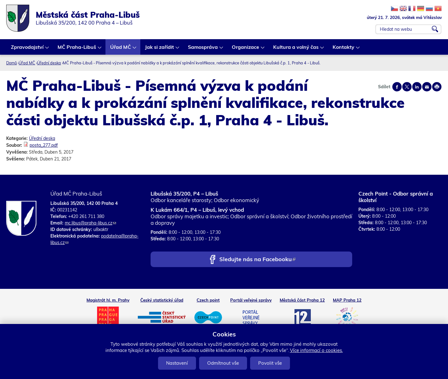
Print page (436, 86)
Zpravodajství (27, 49)
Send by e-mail (427, 86)
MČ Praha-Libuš (77, 49)
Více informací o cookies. (316, 350)
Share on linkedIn (417, 86)
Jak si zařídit (159, 49)
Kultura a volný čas (296, 49)
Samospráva (203, 49)
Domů (11, 62)
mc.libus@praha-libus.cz (90, 223)
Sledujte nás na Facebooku (257, 260)
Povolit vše (270, 363)
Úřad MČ (120, 49)
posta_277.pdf (44, 145)
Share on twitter (407, 86)
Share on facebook (397, 86)
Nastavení (177, 363)
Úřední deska (49, 62)
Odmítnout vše (223, 363)
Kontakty (344, 49)
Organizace (245, 49)
